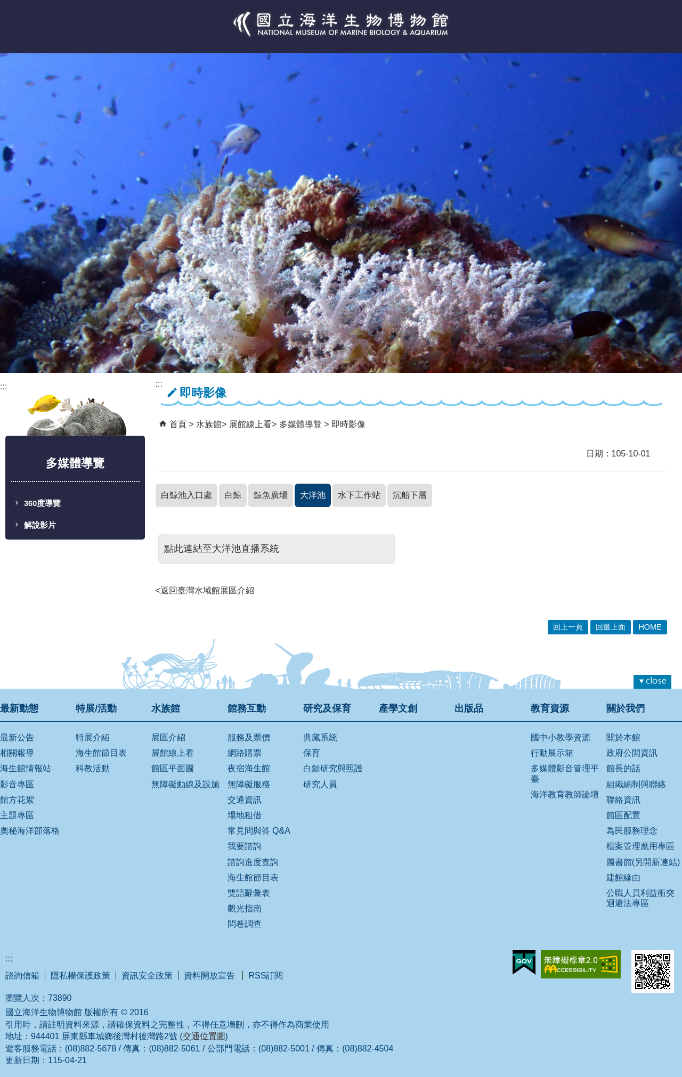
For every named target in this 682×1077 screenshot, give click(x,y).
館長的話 (623, 768)
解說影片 (40, 525)
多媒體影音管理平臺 (565, 773)
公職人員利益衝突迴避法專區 (640, 898)
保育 (311, 752)
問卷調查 (245, 923)
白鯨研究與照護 (333, 768)
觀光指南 (245, 908)
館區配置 (623, 815)
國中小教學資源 (560, 737)
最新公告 (17, 737)
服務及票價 (249, 737)
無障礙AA (581, 964)
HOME (649, 627)
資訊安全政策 (147, 975)
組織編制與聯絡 (636, 784)
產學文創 (398, 708)
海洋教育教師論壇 (565, 794)
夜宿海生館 (249, 768)
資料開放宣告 (210, 975)
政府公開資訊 (631, 752)
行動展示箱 (552, 752)
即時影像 (348, 424)
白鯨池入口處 (186, 495)
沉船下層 (410, 495)
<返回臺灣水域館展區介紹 (205, 590)
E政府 (524, 962)
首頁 (177, 424)
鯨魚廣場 (271, 495)
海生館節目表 (101, 752)
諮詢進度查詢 (253, 862)
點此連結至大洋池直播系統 (221, 548)
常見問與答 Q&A (259, 830)
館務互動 (247, 708)
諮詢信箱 (22, 975)
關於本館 (623, 737)
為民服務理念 (631, 830)
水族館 (209, 424)
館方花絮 (17, 799)
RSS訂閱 (265, 975)
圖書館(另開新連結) (643, 862)
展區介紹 (168, 737)
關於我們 (625, 708)
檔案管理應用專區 (640, 846)
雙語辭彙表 (249, 893)
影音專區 (17, 784)
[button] (652, 682)
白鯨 (232, 495)
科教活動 (93, 768)
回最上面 (611, 627)
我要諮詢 (245, 846)
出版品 (468, 708)
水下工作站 (359, 495)
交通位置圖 (204, 1036)
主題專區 (17, 815)
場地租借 (245, 815)
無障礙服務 (249, 784)
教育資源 (550, 708)
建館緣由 (623, 877)
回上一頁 (568, 627)
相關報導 (17, 752)
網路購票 (245, 752)
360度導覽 (42, 503)
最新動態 (19, 708)
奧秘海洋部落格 (30, 830)
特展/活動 (96, 708)
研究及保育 (327, 708)
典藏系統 (320, 737)
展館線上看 (250, 424)
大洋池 (313, 495)
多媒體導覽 (301, 424)
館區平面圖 (172, 768)
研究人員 (320, 784)
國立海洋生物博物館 (341, 35)
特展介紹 (93, 737)
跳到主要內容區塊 (5, 5)
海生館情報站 (25, 768)
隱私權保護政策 (80, 975)
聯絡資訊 (623, 799)
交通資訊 (245, 799)
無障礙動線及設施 (185, 784)
